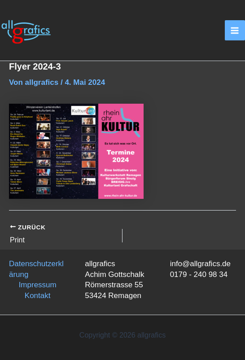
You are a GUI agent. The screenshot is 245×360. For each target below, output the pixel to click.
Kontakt (38, 295)
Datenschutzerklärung (36, 269)
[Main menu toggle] (235, 30)
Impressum (38, 285)
